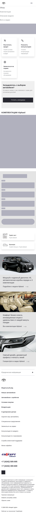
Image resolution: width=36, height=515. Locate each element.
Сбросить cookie (5, 500)
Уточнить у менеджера (18, 100)
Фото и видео (5, 20)
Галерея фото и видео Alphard (14, 361)
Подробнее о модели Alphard (13, 286)
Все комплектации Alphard (12, 326)
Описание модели (7, 16)
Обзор (2, 8)
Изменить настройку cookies (9, 497)
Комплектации (5, 12)
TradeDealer (19, 511)
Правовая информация (7, 495)
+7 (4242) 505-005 (9, 462)
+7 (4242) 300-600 (9, 466)
